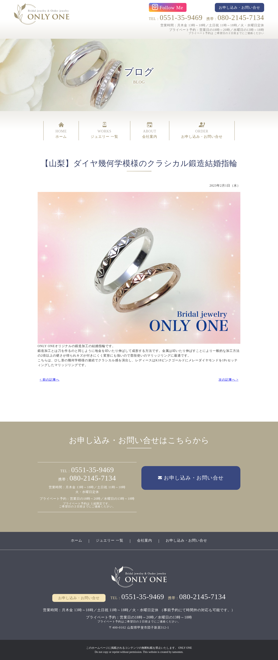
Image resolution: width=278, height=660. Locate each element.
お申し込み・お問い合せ (186, 540)
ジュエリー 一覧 (109, 540)
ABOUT (149, 130)
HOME (61, 130)
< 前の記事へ (49, 379)
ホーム (76, 540)
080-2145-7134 (241, 18)
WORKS (104, 130)
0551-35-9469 (181, 18)
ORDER (202, 130)
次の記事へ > (228, 379)
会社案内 (144, 540)
